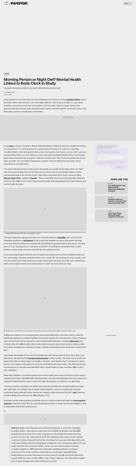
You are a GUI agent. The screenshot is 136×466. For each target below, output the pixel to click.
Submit (118, 169)
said (74, 392)
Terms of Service (103, 164)
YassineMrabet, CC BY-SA (33, 233)
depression (74, 341)
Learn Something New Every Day (106, 148)
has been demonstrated (38, 358)
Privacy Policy (114, 164)
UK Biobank (28, 240)
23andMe (61, 237)
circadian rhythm (73, 99)
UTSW (74, 331)
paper (11, 146)
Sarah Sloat (11, 92)
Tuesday (33, 178)
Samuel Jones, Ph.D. (12, 178)
